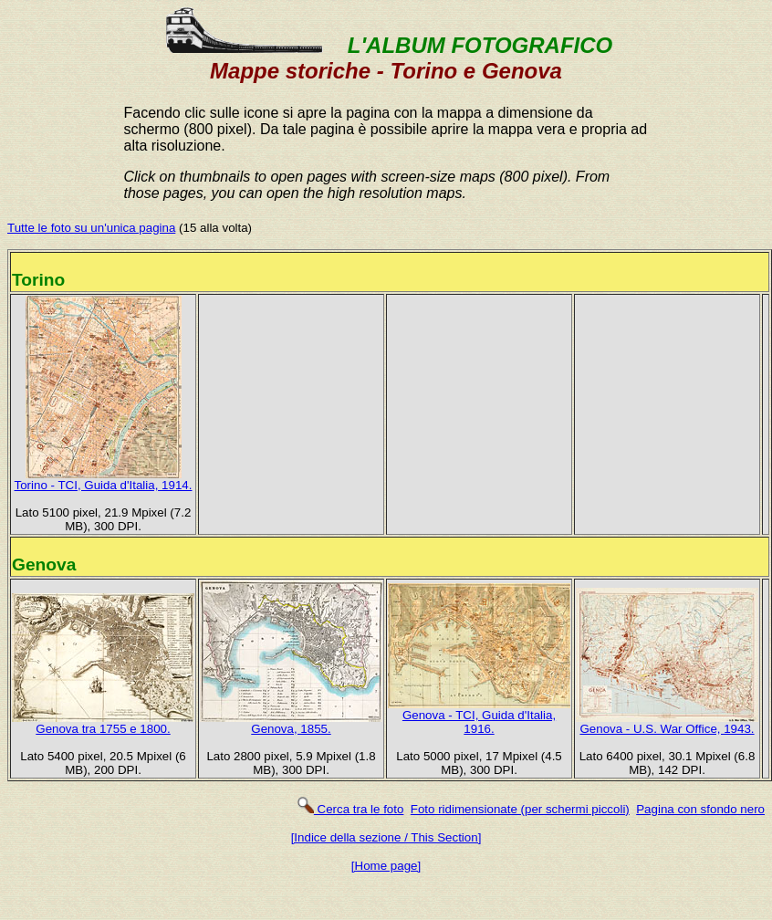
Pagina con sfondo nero (700, 809)
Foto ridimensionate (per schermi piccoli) (520, 809)
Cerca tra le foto (350, 809)
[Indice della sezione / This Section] (386, 837)
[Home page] (386, 866)
